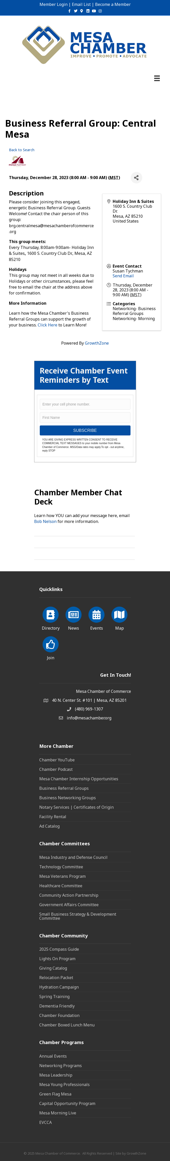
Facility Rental (52, 816)
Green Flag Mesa (55, 1094)
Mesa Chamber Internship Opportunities (78, 779)
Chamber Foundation (59, 1015)
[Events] (96, 617)
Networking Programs (60, 1065)
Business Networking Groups (67, 798)
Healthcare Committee (60, 886)
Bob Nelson (45, 521)
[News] (73, 617)
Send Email (123, 276)
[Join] (50, 647)
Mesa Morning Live (57, 1113)
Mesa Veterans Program (62, 876)
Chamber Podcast (56, 769)
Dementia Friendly (57, 1006)
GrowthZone (97, 343)
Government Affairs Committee (69, 904)
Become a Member (113, 4)
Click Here (47, 325)
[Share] (136, 177)
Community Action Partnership (68, 895)
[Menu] (157, 78)
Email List (81, 4)
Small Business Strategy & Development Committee (77, 916)
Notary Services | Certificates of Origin (76, 807)
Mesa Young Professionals (64, 1084)
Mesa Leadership (55, 1075)
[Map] (119, 617)
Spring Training (54, 996)
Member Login (54, 4)
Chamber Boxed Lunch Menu (67, 1025)
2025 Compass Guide (59, 949)
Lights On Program (57, 958)
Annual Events (53, 1056)
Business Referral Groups (64, 788)
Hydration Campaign (59, 987)
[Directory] (50, 617)
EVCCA (45, 1122)
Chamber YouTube (57, 760)
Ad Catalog (49, 826)
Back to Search (21, 149)
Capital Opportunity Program (67, 1103)
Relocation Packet (56, 977)
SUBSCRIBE (85, 430)
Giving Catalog (53, 968)
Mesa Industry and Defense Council (73, 857)
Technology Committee (61, 867)
